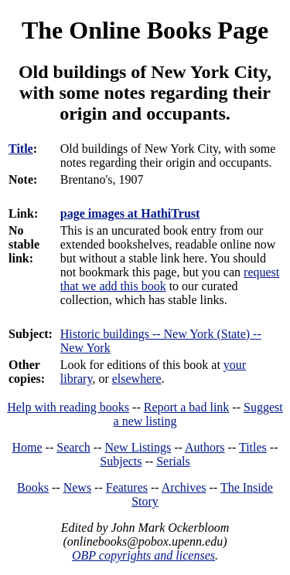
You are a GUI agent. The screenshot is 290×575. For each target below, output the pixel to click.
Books (33, 487)
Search (73, 447)
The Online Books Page (145, 30)
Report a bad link (187, 407)
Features (127, 487)
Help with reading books (68, 407)
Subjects (121, 461)
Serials (173, 461)
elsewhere (137, 378)
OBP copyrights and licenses (143, 555)
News (77, 487)
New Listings (137, 447)
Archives (184, 487)
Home (27, 447)
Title (21, 148)
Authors (205, 447)
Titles (253, 447)
